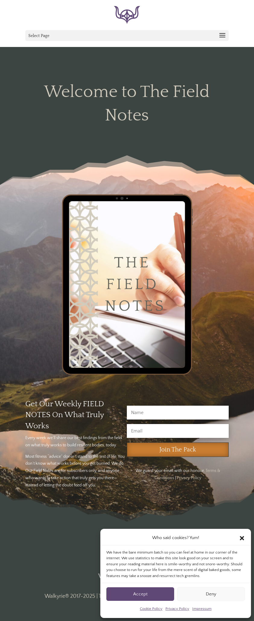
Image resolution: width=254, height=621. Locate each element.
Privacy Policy (177, 609)
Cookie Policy (151, 609)
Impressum (202, 609)
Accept (140, 594)
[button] (242, 538)
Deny (211, 594)
